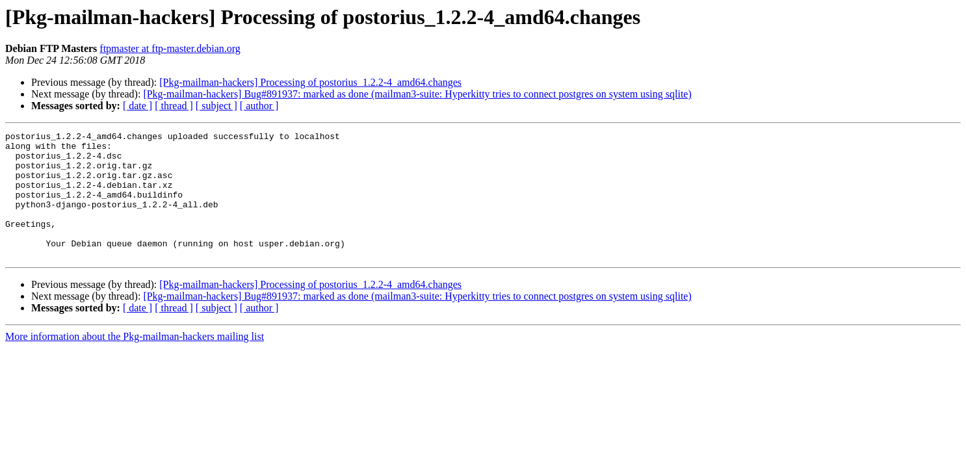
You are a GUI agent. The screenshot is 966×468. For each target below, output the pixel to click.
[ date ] (137, 105)
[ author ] (259, 105)
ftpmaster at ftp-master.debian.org (170, 48)
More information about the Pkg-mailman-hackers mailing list (134, 361)
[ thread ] (174, 105)
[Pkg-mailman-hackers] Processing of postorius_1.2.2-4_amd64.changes (310, 82)
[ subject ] (216, 105)
